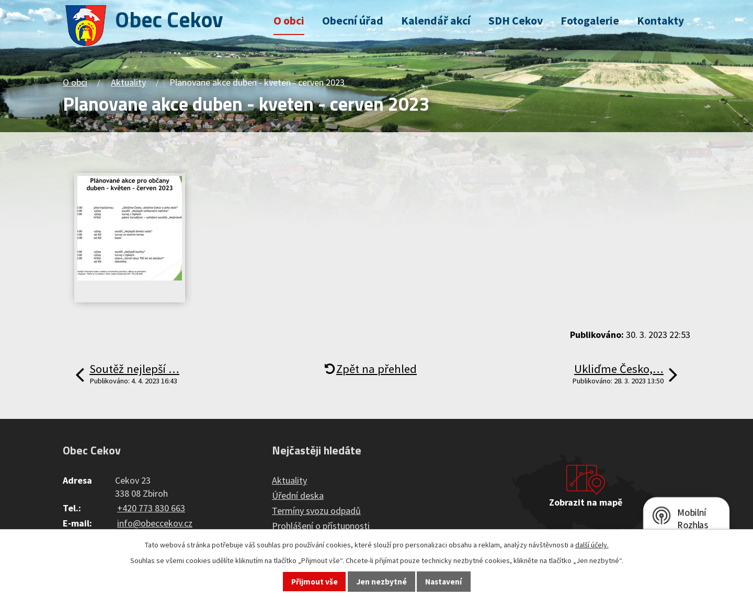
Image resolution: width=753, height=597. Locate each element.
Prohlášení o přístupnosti (321, 526)
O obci (288, 21)
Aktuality (128, 82)
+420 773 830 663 (151, 508)
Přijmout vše (314, 582)
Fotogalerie (590, 21)
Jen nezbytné (382, 582)
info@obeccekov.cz (154, 523)
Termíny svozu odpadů (316, 511)
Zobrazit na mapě (585, 502)
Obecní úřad (352, 21)
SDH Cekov (515, 21)
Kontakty (660, 21)
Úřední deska (298, 495)
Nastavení (443, 582)
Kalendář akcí (436, 21)
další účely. (592, 544)
